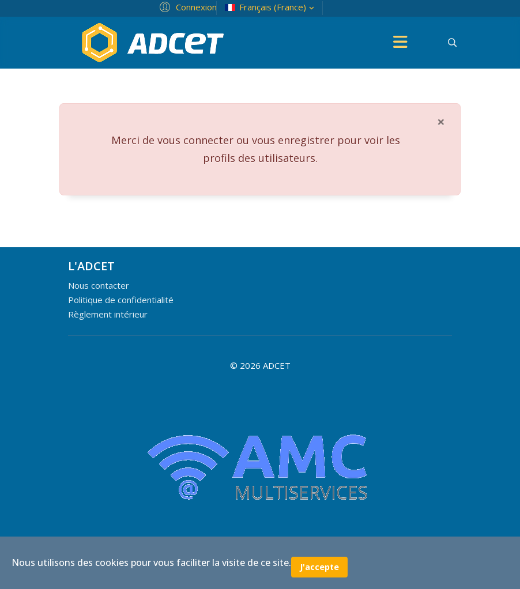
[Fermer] (441, 121)
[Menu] (400, 43)
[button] (186, 6)
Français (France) (270, 7)
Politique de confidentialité (121, 299)
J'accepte (319, 566)
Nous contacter (98, 285)
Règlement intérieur (108, 314)
